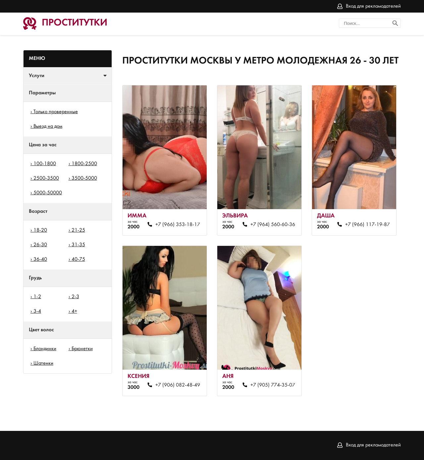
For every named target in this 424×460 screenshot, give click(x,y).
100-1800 (44, 163)
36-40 (40, 259)
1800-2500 (84, 163)
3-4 (37, 311)
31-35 (78, 245)
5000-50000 (47, 193)
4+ (74, 311)
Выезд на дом (47, 126)
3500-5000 (84, 178)
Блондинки (44, 348)
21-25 (78, 230)
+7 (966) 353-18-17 (177, 224)
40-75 (78, 259)
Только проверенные (55, 112)
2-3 (75, 296)
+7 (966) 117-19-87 (367, 224)
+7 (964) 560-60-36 (272, 224)
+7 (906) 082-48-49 (177, 385)
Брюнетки (82, 348)
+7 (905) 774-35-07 (272, 385)
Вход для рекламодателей (373, 6)
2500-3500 (46, 178)
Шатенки (43, 363)
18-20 (40, 230)
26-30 (40, 245)
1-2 (37, 296)
